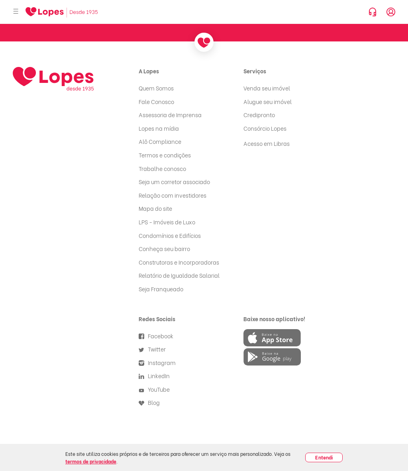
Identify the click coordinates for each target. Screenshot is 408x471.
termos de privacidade (90, 461)
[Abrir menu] (16, 12)
